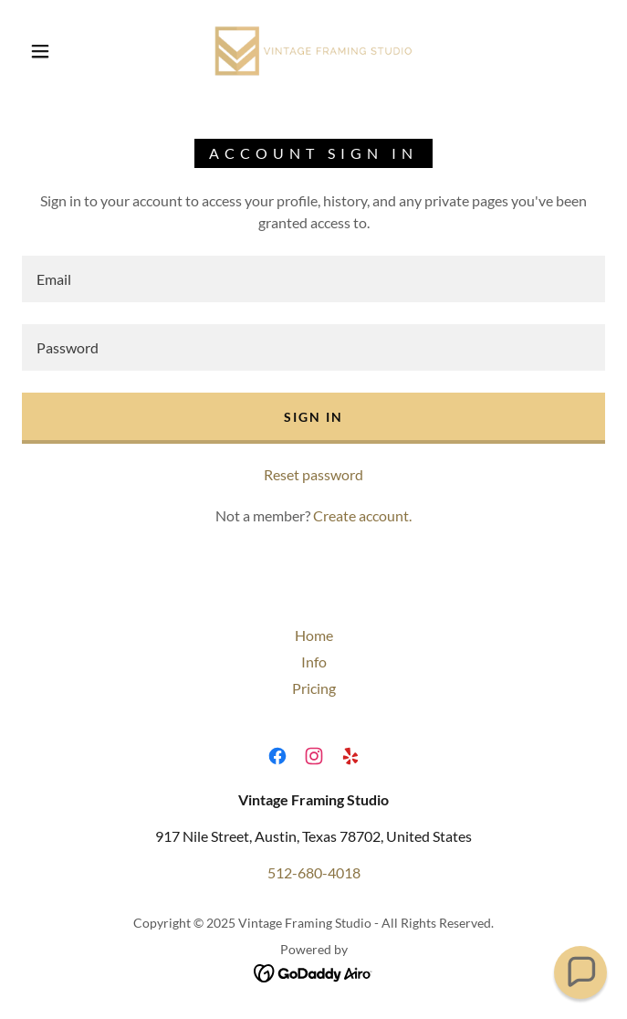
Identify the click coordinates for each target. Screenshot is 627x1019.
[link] (314, 51)
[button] (51, 51)
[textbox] (313, 279)
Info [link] (314, 661)
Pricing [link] (314, 688)
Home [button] (314, 635)
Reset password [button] (313, 474)
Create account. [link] (362, 515)
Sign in (313, 417)
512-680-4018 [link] (314, 872)
